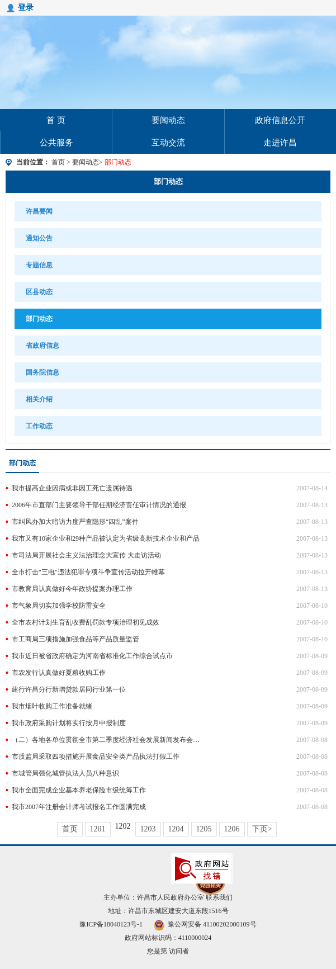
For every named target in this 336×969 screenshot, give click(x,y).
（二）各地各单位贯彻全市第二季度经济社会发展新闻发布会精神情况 (106, 740)
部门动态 (168, 181)
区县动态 (39, 292)
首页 (58, 162)
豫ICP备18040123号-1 (111, 924)
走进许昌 (280, 142)
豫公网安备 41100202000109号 (205, 924)
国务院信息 (42, 372)
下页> (262, 829)
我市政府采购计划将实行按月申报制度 (69, 723)
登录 (26, 7)
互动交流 (168, 142)
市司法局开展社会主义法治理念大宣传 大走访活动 (86, 555)
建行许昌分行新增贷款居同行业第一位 (69, 689)
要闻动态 (168, 120)
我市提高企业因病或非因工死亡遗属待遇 (72, 488)
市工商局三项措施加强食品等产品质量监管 (75, 639)
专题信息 (39, 265)
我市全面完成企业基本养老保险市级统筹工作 (79, 790)
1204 (176, 829)
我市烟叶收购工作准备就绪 (52, 706)
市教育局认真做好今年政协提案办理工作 (72, 589)
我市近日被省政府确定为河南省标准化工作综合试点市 (92, 656)
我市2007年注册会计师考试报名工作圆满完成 (79, 807)
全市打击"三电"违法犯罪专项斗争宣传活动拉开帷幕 (88, 572)
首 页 (55, 120)
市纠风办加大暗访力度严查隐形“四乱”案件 (75, 522)
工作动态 (39, 426)
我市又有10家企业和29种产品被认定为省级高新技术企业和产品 (106, 538)
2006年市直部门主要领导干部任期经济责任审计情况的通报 (99, 505)
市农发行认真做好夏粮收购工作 (59, 673)
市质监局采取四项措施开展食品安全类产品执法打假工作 (95, 756)
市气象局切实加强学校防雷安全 (59, 605)
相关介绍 (39, 399)
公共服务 (56, 142)
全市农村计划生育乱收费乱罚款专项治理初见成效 (85, 622)
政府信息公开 (280, 120)
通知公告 (39, 238)
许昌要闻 (39, 211)
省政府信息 (42, 345)
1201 (98, 829)
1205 (204, 829)
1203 (148, 829)
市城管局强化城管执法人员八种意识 (65, 773)
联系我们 (219, 897)
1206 (232, 829)
